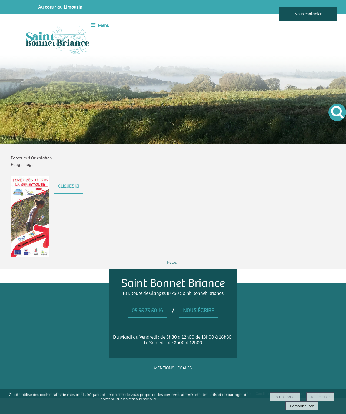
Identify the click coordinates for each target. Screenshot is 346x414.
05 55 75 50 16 (147, 310)
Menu (103, 25)
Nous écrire (198, 310)
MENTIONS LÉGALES (173, 368)
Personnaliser (302, 406)
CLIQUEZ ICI (68, 186)
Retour (173, 262)
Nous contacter (308, 13)
